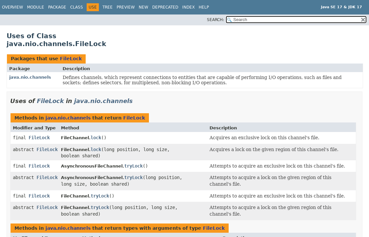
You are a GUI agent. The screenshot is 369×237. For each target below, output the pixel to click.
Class (76, 7)
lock (96, 137)
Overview (12, 7)
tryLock (133, 166)
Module (35, 7)
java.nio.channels (30, 77)
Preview (126, 7)
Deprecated (165, 7)
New (143, 7)
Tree (107, 7)
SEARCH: (215, 19)
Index (188, 7)
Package (57, 7)
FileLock (71, 58)
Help (204, 7)
